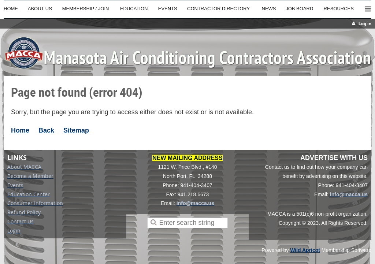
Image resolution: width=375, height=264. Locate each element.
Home (20, 130)
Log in (365, 24)
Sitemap (76, 130)
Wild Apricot (305, 250)
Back (46, 130)
